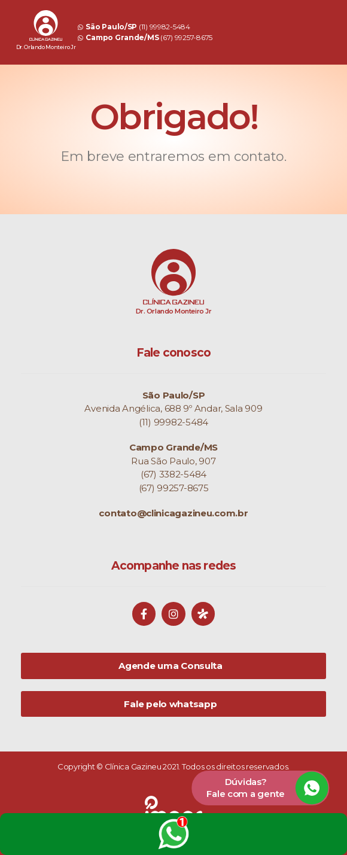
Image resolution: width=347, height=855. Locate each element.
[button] (260, 787)
